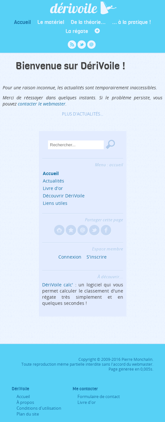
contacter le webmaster (41, 104)
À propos (25, 402)
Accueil (22, 22)
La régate (76, 31)
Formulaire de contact (98, 396)
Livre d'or (53, 188)
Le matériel (50, 22)
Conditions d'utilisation (39, 408)
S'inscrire (97, 257)
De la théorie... (88, 22)
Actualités (53, 181)
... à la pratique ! (131, 22)
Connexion (69, 257)
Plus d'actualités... (82, 114)
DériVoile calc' (57, 285)
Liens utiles (55, 203)
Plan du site (28, 414)
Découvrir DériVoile (64, 196)
